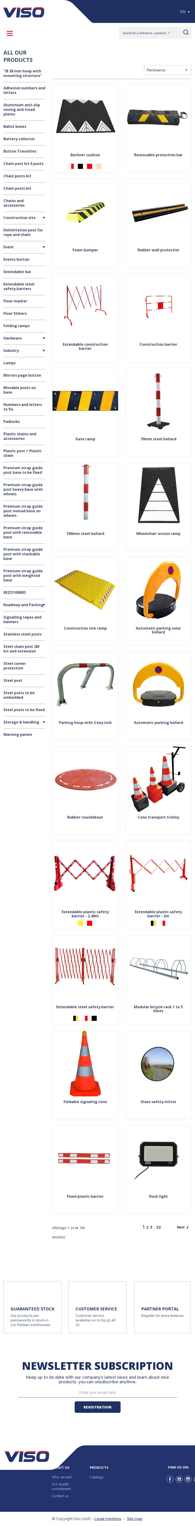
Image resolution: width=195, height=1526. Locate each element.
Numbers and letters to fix (22, 407)
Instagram (188, 1479)
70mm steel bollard (158, 439)
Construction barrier (158, 344)
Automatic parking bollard (158, 723)
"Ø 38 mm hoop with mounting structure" (22, 73)
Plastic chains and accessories (19, 436)
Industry (11, 350)
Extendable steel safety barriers (18, 286)
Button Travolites (19, 151)
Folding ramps (16, 325)
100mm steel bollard (85, 534)
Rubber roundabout (85, 817)
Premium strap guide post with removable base (23, 532)
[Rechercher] (155, 33)
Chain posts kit (17, 175)
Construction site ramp (85, 628)
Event (8, 246)
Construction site (19, 217)
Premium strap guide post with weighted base (23, 575)
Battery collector (19, 138)
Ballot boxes (14, 126)
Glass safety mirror (158, 1102)
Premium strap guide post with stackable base (23, 554)
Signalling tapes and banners (22, 619)
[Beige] (99, 166)
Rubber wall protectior (158, 250)
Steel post (12, 680)
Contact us (60, 1496)
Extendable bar (17, 271)
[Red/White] (71, 166)
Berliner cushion (85, 155)
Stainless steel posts (22, 634)
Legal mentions (107, 1519)
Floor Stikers (15, 313)
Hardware (12, 338)
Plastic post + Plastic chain (22, 453)
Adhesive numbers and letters (24, 90)
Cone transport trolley (158, 817)
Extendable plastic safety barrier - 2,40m (85, 914)
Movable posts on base (19, 390)
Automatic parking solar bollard (158, 630)
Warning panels (17, 734)
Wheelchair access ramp (158, 534)
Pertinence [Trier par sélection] (168, 70)
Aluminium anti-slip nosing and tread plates (21, 109)
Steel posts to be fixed (24, 709)
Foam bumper (85, 250)
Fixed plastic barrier (85, 1196)
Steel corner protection (14, 666)
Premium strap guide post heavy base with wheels (23, 489)
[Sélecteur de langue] (186, 12)
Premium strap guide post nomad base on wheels (23, 511)
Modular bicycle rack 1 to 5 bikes (158, 1009)
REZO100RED (14, 592)
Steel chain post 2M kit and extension (21, 649)
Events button (16, 259)
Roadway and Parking (23, 604)
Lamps (9, 362)
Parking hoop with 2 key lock (85, 723)
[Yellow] (80, 923)
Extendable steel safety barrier (85, 1007)
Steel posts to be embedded (19, 695)
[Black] (80, 166)
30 (158, 1227)
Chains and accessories (14, 203)
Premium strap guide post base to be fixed (23, 470)
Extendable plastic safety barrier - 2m (158, 914)
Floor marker (15, 301)
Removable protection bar (158, 155)
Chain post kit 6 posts (23, 163)
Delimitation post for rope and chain (23, 232)
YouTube (179, 1479)
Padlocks (11, 421)
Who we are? (62, 1477)
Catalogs (97, 1477)
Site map (134, 1519)
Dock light (158, 1196)
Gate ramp (85, 439)
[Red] (89, 166)
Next (183, 1227)
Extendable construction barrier (85, 346)
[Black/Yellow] (153, 923)
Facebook (170, 1479)
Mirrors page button (22, 375)
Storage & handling (21, 722)
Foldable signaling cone (85, 1102)
